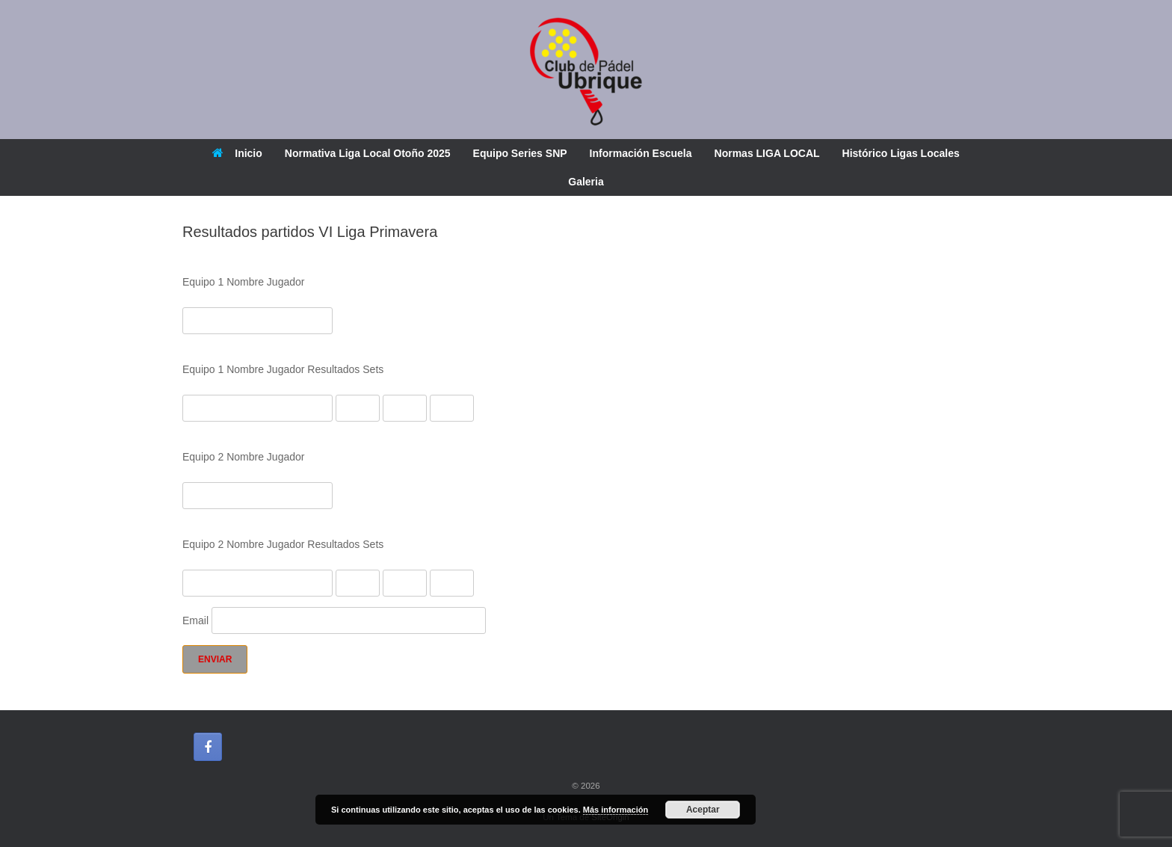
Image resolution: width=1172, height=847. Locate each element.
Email (334, 620)
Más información (615, 809)
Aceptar (703, 809)
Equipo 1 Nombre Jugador (243, 282)
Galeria (585, 182)
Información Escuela (641, 153)
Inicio (237, 153)
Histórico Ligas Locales (901, 153)
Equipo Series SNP (520, 153)
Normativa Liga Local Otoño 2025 (368, 153)
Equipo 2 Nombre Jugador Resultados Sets (282, 544)
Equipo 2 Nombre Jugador (243, 457)
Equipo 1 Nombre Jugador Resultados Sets (282, 369)
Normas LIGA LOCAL (767, 153)
